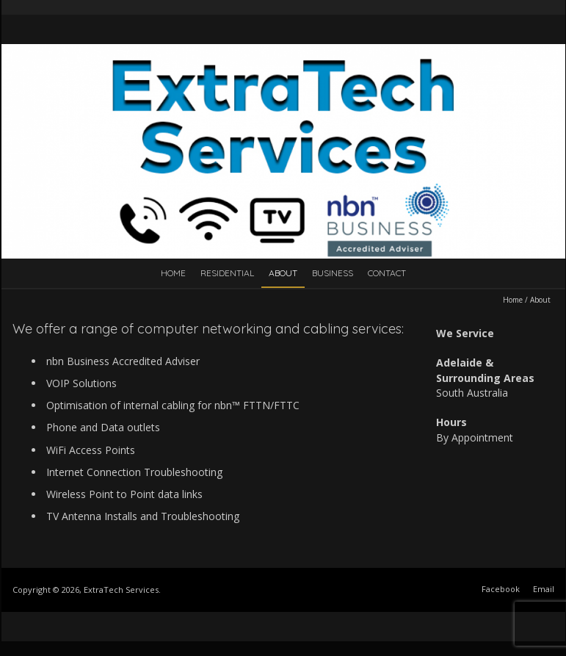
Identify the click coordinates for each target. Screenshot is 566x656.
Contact (387, 272)
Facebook (501, 588)
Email (543, 588)
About (283, 272)
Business (332, 272)
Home (173, 272)
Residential (227, 272)
